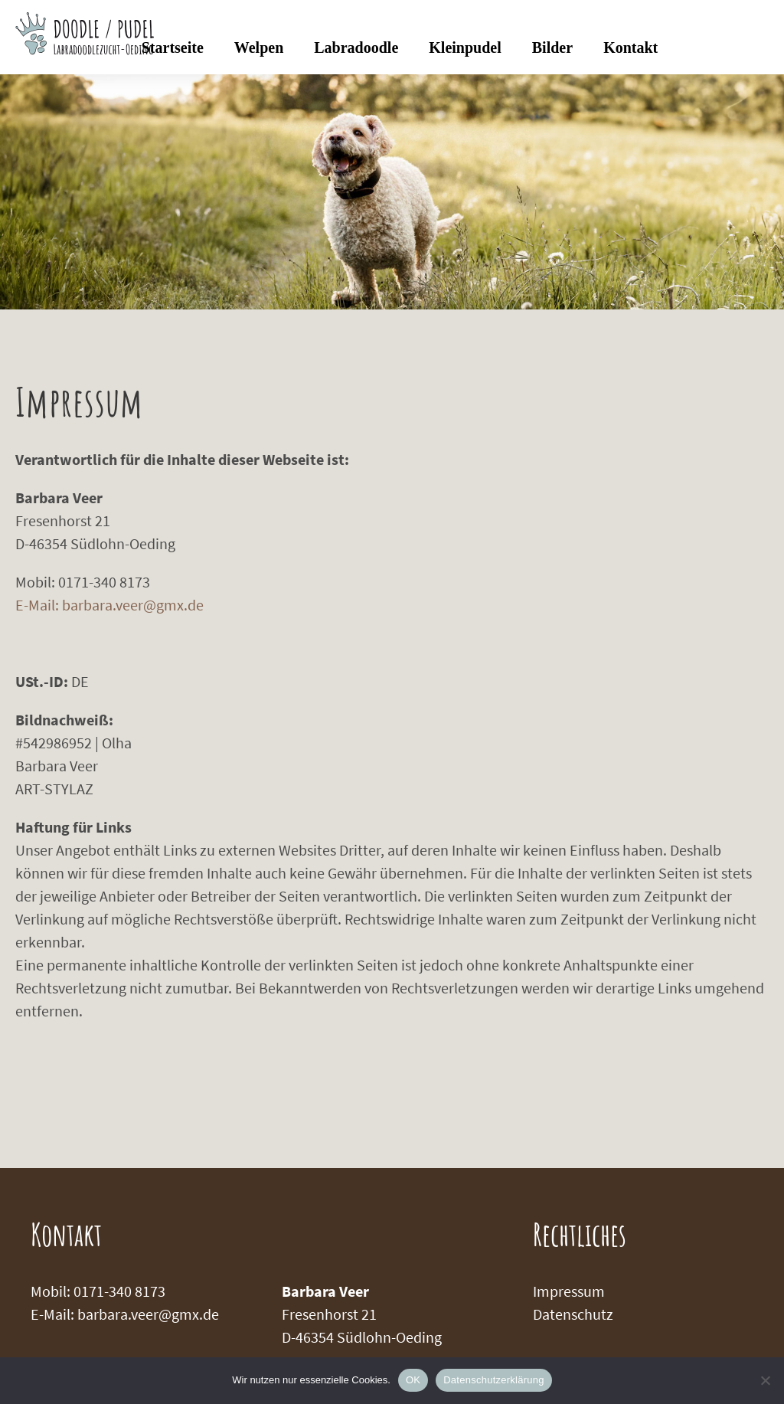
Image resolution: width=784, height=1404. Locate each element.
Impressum (569, 1291)
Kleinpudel (465, 47)
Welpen (258, 47)
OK (413, 1380)
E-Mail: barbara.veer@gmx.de (109, 604)
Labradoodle (356, 47)
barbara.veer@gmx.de (148, 1314)
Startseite (173, 47)
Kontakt (630, 47)
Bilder (552, 47)
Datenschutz (573, 1314)
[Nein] (765, 1380)
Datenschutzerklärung (493, 1380)
